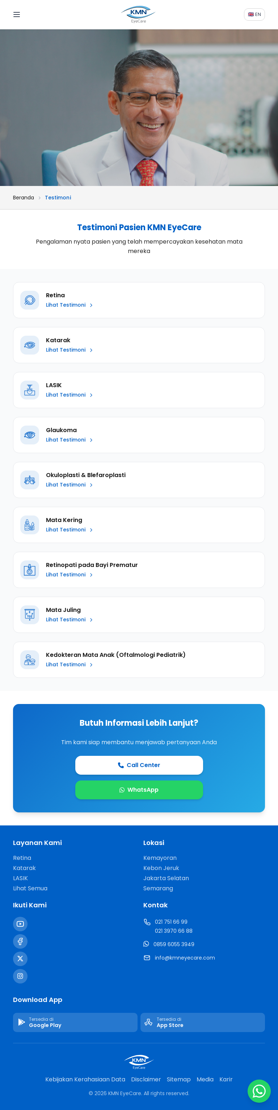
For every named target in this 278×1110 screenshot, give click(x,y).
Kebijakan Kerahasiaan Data (85, 1079)
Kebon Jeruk (161, 868)
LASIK (20, 878)
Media (205, 1079)
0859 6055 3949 (173, 944)
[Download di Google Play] (75, 1022)
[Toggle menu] (23, 14)
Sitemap (179, 1079)
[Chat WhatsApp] (259, 1091)
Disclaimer (146, 1079)
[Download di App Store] (202, 1022)
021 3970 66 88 (174, 931)
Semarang (158, 888)
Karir (226, 1079)
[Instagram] (20, 976)
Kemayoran (160, 858)
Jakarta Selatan (166, 878)
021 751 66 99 (171, 921)
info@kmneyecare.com (185, 957)
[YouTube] (20, 924)
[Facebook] (20, 941)
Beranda (23, 197)
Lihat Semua (30, 888)
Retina (22, 858)
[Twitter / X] (20, 959)
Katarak (24, 868)
